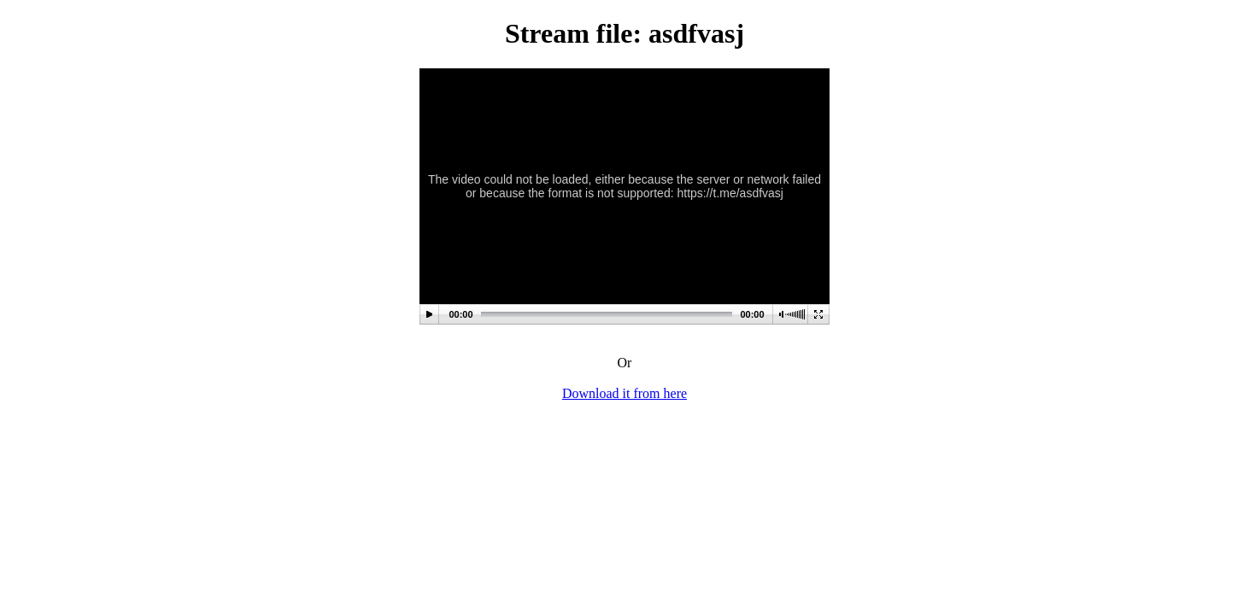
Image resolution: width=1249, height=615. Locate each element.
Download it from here (624, 393)
